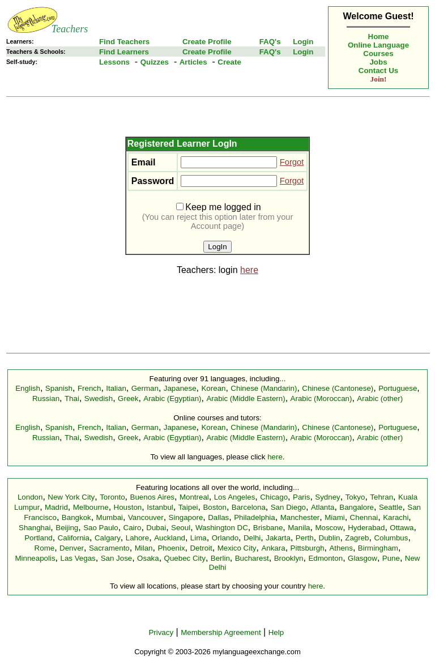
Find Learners (124, 52)
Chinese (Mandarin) (264, 388)
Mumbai (109, 517)
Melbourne (91, 507)
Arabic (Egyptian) (172, 398)
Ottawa (401, 527)
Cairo (132, 527)
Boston (215, 507)
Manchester (300, 517)
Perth (305, 538)
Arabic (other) (380, 398)
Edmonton (325, 558)
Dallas (218, 517)
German (145, 388)
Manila (299, 527)
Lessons (114, 62)
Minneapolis (35, 558)
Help (276, 632)
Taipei (188, 507)
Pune (391, 558)
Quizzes (154, 62)
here (249, 270)
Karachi (395, 517)
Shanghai (34, 527)
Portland (38, 538)
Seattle (391, 507)
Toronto (112, 497)
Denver (71, 548)
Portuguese (397, 388)
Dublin (329, 538)
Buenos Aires (152, 497)
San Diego (288, 507)
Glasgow (362, 558)
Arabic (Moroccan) (321, 398)
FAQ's (270, 41)
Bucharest (252, 558)
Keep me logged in (218, 207)
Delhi (252, 538)
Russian (45, 398)
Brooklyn (289, 558)
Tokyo (355, 497)
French (89, 388)
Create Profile (207, 41)
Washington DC (221, 527)
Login (303, 41)
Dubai (156, 527)
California (73, 538)
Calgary (108, 538)
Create (229, 62)
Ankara (273, 548)
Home (378, 36)
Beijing (67, 527)
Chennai (364, 517)
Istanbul (160, 507)
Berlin (220, 558)
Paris (301, 497)
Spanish (58, 388)
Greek (128, 398)
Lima (198, 538)
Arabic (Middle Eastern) (245, 398)
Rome (45, 548)
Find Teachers (124, 41)
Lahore (138, 538)
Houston (128, 507)
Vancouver (146, 517)
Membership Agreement (221, 632)
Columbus (391, 538)
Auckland (169, 538)
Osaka (148, 558)
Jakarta (278, 538)
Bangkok (76, 517)
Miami (335, 517)
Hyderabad (366, 527)
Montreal (194, 497)
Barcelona (249, 507)
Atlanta (323, 507)
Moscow (329, 527)
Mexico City (237, 548)
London (30, 497)
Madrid (56, 507)
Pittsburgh (308, 548)
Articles (193, 62)
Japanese (180, 388)
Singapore (186, 517)
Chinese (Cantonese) (337, 388)
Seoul (180, 527)
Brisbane (268, 527)
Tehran (381, 497)
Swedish (98, 398)
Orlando (225, 538)
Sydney (327, 497)
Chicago (274, 497)
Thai (72, 398)
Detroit (201, 548)
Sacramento (109, 548)
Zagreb (357, 538)
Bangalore (356, 507)
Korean (213, 388)
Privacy (160, 632)
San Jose (117, 558)
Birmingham (378, 548)
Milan (144, 548)
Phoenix (171, 548)
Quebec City (185, 558)
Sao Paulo (100, 527)
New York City (71, 497)
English (27, 388)
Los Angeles (234, 497)
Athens (341, 548)
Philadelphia (254, 517)
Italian (116, 388)
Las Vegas (78, 558)
